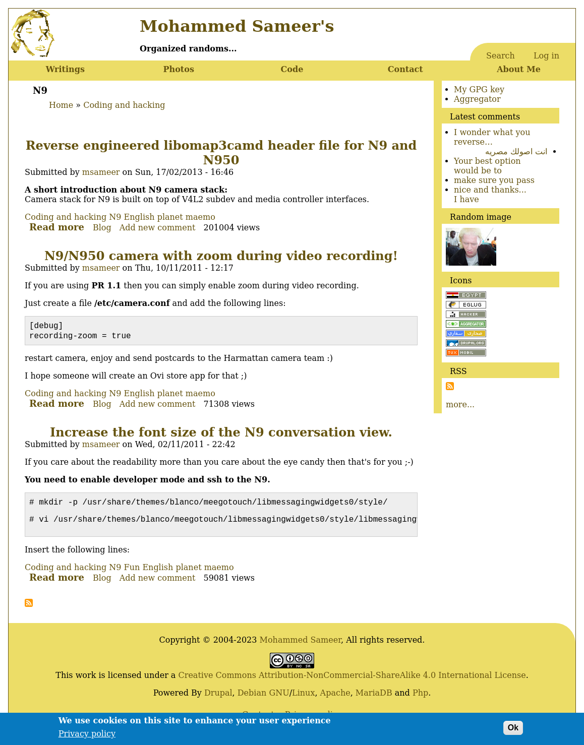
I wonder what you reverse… (492, 137)
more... (460, 404)
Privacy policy (87, 737)
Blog (102, 227)
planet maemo (186, 217)
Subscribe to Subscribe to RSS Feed (450, 386)
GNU (279, 698)
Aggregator (477, 99)
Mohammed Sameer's (237, 26)
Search (500, 55)
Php (420, 698)
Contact (405, 69)
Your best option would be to (487, 165)
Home (61, 105)
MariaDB (374, 698)
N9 (115, 217)
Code (292, 69)
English (139, 217)
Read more (56, 227)
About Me (519, 69)
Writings (65, 69)
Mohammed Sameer (300, 645)
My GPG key (479, 89)
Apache (335, 698)
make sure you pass (494, 180)
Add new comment (158, 227)
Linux (303, 698)
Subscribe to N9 (29, 608)
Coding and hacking (124, 105)
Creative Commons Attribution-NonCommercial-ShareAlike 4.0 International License (351, 680)
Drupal (218, 698)
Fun (132, 572)
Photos (178, 69)
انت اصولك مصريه (516, 151)
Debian (252, 698)
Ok (513, 731)
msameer (101, 172)
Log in (546, 55)
